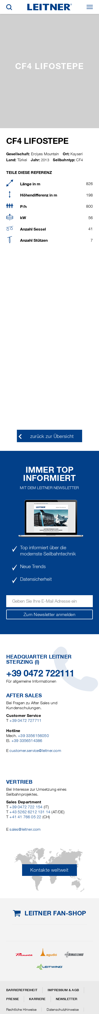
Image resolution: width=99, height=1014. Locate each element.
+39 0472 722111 (40, 673)
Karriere (37, 999)
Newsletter (66, 999)
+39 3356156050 (33, 735)
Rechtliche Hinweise (21, 1010)
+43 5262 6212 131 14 (29, 812)
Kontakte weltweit (49, 870)
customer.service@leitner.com (35, 750)
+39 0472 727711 (25, 720)
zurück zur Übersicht (52, 436)
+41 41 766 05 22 (25, 817)
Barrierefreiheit (21, 990)
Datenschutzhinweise (63, 1010)
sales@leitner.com (24, 829)
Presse (12, 999)
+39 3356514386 (26, 740)
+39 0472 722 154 (25, 807)
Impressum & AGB (63, 990)
